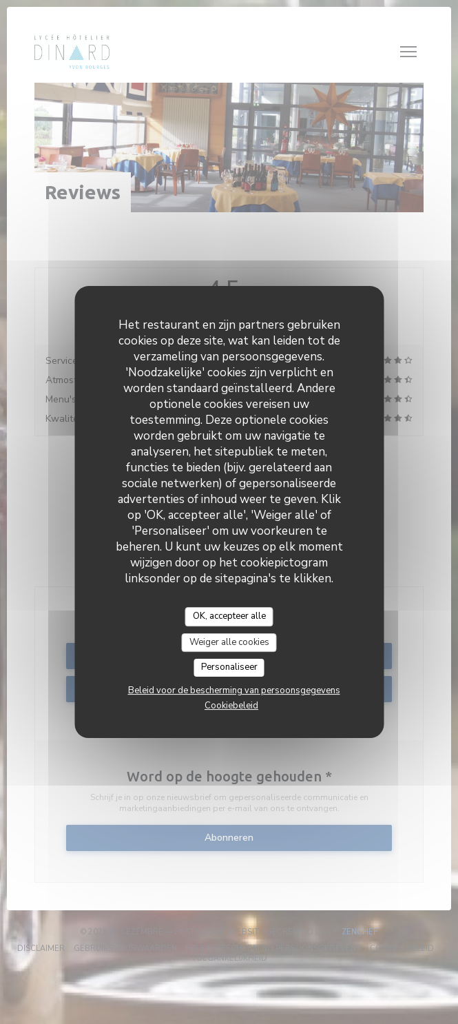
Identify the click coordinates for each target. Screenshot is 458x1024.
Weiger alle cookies (229, 642)
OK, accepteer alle (229, 616)
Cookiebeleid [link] (231, 705)
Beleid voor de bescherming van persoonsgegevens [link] (234, 690)
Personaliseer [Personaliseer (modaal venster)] (229, 667)
